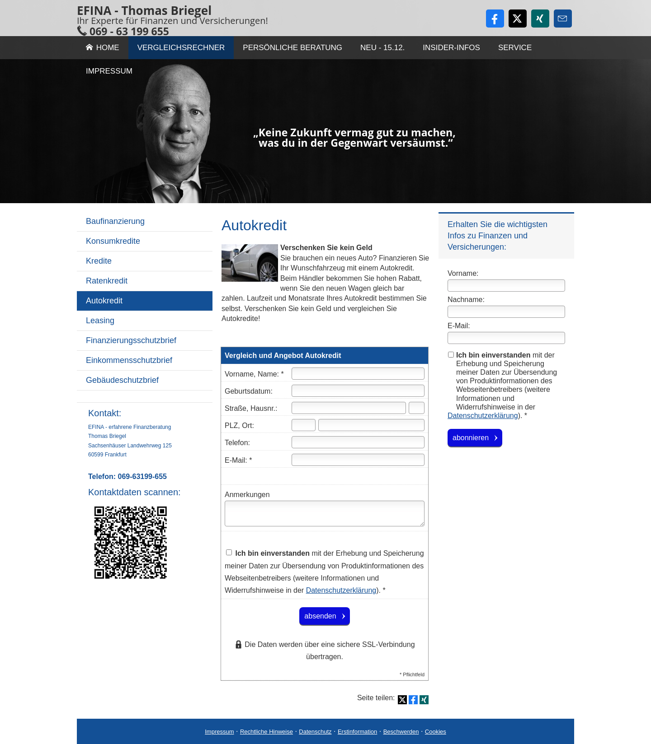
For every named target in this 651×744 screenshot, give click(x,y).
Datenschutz (315, 731)
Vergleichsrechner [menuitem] (181, 47)
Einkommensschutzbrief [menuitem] (129, 360)
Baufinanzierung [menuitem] (115, 221)
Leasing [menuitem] (100, 320)
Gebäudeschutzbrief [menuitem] (122, 380)
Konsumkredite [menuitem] (113, 241)
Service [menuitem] (515, 47)
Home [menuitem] (102, 47)
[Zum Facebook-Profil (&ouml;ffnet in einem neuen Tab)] (495, 18)
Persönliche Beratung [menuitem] (292, 47)
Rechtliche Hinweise (266, 731)
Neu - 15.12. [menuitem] (382, 47)
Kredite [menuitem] (99, 260)
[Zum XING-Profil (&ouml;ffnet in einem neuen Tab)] (540, 18)
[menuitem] (144, 397)
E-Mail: (459, 326)
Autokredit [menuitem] (104, 300)
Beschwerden (401, 731)
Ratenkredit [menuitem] (106, 280)
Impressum (219, 731)
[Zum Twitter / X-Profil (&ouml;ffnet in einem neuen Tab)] (518, 18)
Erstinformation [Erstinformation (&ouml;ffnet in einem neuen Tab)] (357, 731)
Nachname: (466, 299)
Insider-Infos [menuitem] (451, 47)
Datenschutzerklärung (483, 415)
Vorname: (463, 273)
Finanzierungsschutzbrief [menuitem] (131, 340)
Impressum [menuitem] (109, 71)
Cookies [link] (435, 731)
